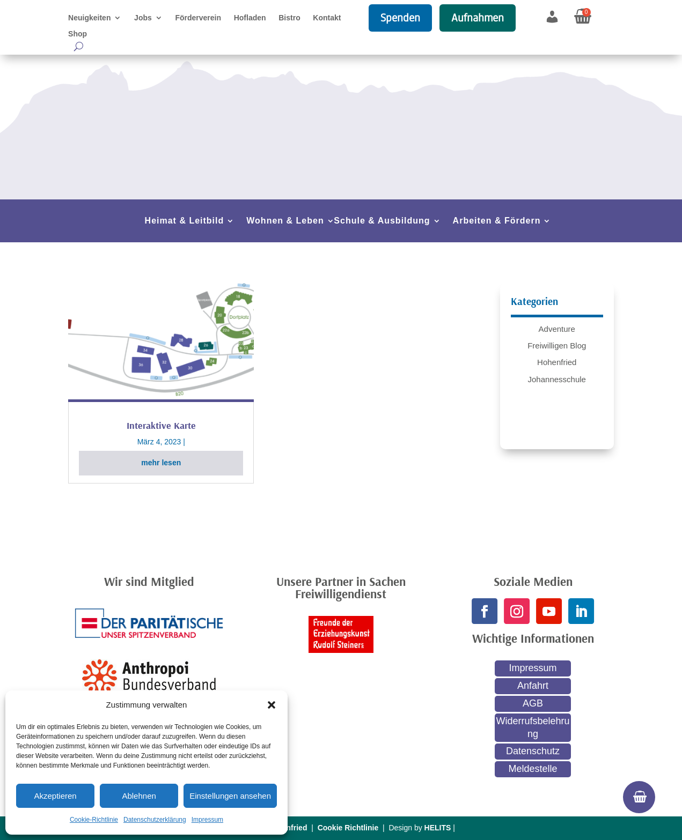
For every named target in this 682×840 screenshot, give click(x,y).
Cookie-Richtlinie (94, 819)
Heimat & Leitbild (184, 221)
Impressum (207, 819)
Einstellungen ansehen (230, 795)
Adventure (557, 328)
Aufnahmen (477, 17)
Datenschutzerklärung (154, 819)
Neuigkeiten (89, 18)
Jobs (143, 18)
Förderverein (198, 18)
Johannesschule (557, 379)
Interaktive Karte (161, 425)
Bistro (289, 18)
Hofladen (250, 18)
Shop (77, 34)
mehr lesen (161, 462)
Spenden (400, 17)
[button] (271, 705)
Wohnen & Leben (285, 221)
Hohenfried (556, 362)
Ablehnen (139, 795)
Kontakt (327, 18)
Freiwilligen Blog (556, 345)
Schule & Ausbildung (382, 221)
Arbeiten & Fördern (497, 221)
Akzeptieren (55, 795)
